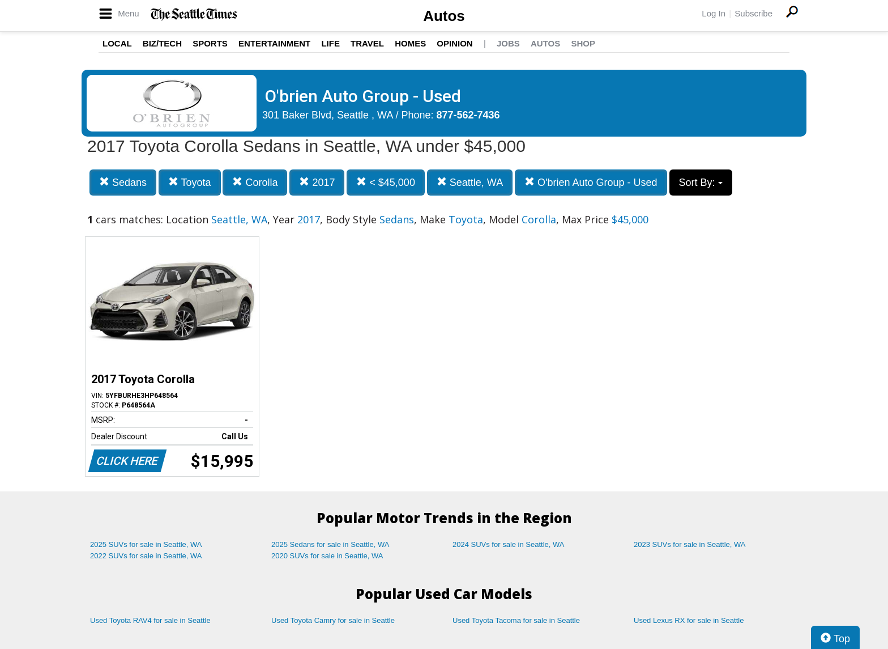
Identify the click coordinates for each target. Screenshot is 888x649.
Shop (583, 43)
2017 (317, 182)
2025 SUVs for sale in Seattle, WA (146, 544)
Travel (367, 43)
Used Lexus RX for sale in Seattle (689, 620)
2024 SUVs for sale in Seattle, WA (508, 544)
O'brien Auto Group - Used (591, 182)
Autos (444, 15)
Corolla (255, 182)
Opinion (454, 43)
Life (330, 43)
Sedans (123, 182)
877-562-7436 (468, 115)
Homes (410, 43)
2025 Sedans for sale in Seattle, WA (330, 544)
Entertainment (274, 43)
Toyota (189, 182)
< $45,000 (385, 182)
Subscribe (753, 13)
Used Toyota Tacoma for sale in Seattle (516, 620)
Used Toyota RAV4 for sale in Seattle (150, 620)
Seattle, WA (470, 182)
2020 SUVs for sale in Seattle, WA (327, 556)
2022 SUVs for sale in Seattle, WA (146, 556)
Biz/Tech (162, 43)
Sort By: (701, 182)
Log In (713, 13)
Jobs (508, 43)
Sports (210, 43)
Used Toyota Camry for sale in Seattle (333, 620)
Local (117, 43)
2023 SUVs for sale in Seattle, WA (690, 544)
